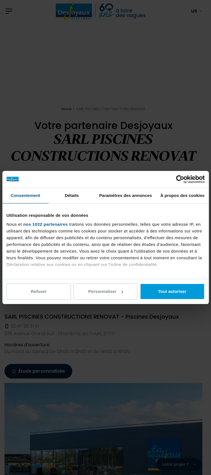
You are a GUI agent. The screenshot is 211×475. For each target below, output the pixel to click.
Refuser (39, 291)
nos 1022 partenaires (45, 224)
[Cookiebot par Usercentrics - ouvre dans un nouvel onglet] (180, 179)
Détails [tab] (72, 195)
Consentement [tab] (25, 195)
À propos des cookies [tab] (182, 195)
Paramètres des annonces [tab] (125, 195)
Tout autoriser (172, 291)
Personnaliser (105, 291)
